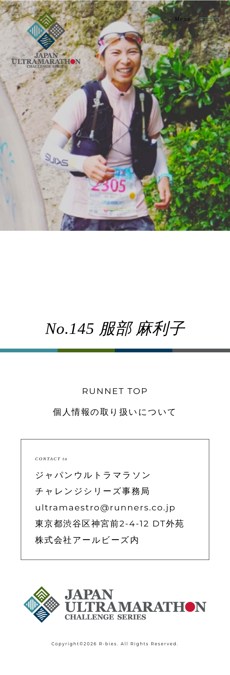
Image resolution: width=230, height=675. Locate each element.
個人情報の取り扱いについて (115, 412)
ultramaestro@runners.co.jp (105, 507)
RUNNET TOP (115, 391)
